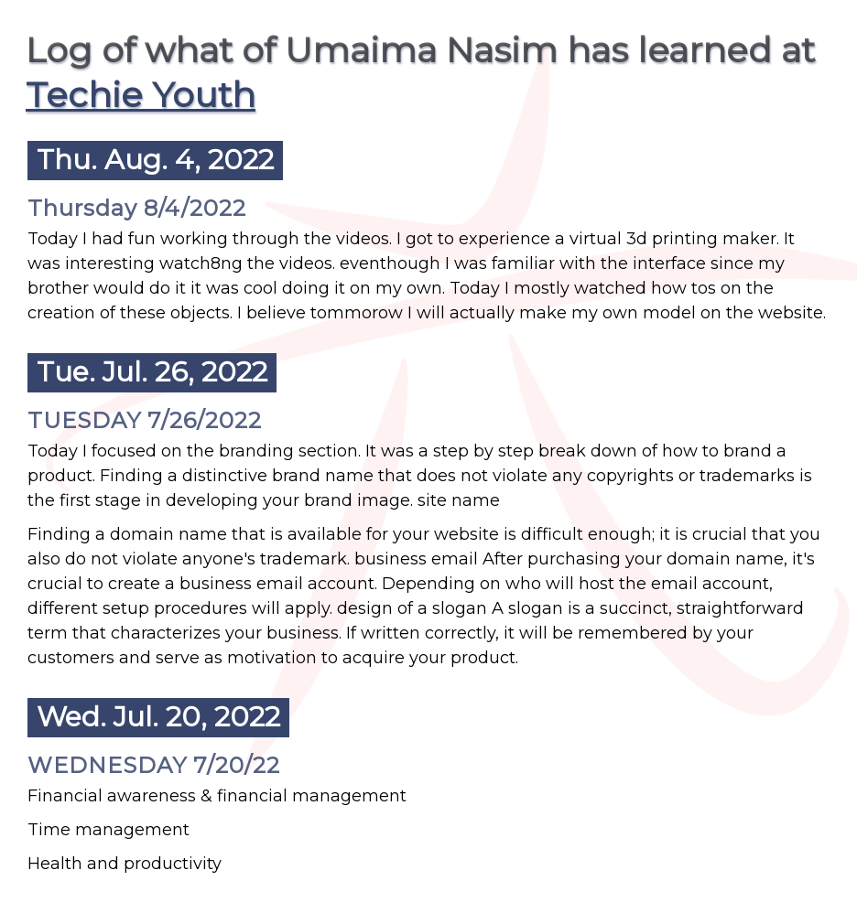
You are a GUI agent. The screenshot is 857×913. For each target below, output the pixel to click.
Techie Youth (140, 94)
